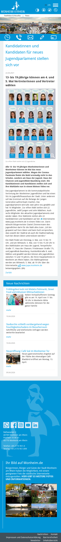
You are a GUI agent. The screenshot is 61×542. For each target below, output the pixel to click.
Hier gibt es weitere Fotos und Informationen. (29, 478)
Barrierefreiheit (50, 537)
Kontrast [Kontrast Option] (38, 10)
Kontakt (54, 534)
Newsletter (35, 540)
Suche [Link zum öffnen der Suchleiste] (56, 10)
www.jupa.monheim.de (31, 265)
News (27, 16)
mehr (8, 310)
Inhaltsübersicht (50, 540)
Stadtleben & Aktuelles (12, 16)
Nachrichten (42, 534)
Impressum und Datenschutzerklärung (23, 537)
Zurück (9, 272)
